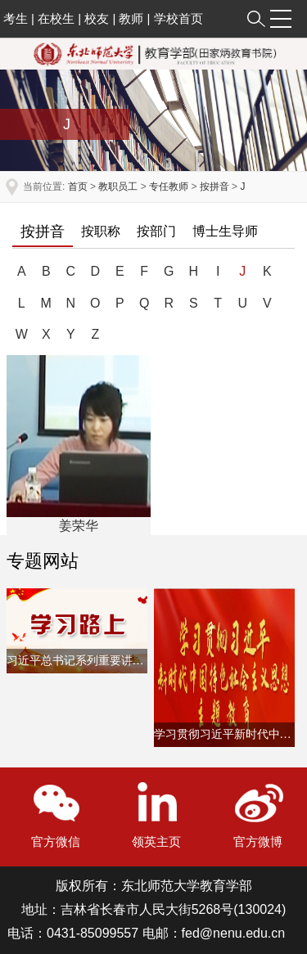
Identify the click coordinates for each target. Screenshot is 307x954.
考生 (15, 18)
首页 (78, 186)
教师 (131, 18)
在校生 (56, 18)
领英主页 (156, 841)
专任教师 (168, 186)
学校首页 (178, 18)
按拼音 (214, 186)
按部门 (156, 231)
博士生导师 (225, 231)
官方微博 (257, 841)
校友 (96, 18)
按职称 (100, 231)
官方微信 (55, 841)
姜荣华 (78, 526)
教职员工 (118, 186)
